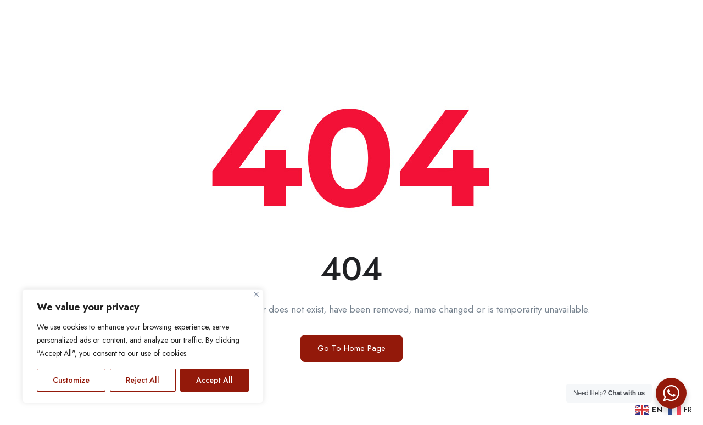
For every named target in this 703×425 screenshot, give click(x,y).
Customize (71, 380)
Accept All (214, 380)
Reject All (142, 380)
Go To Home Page (351, 348)
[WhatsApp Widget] (671, 393)
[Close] (256, 294)
